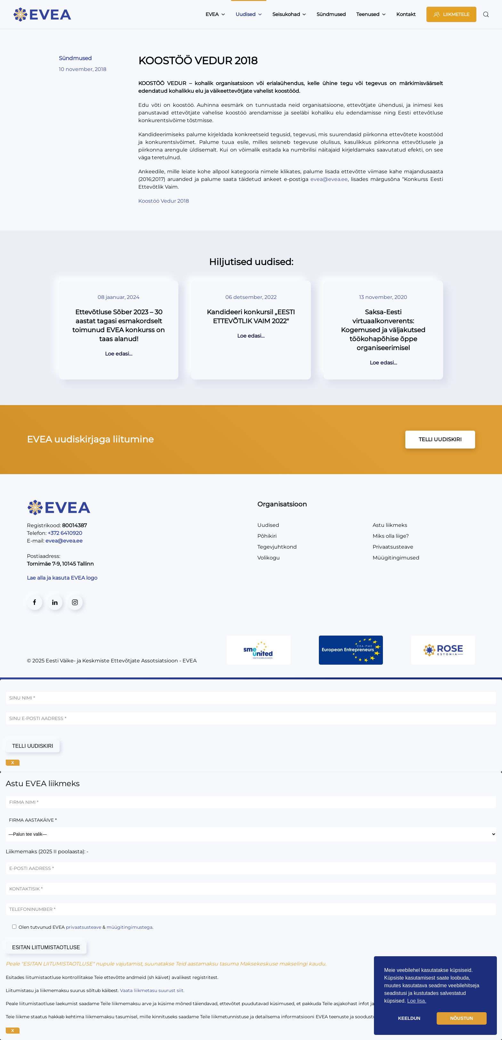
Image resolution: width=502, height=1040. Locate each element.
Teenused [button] (371, 14)
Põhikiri (267, 536)
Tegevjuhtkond (277, 547)
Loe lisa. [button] (416, 1001)
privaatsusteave (83, 927)
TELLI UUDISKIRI (440, 439)
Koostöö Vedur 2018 (163, 201)
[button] (486, 14)
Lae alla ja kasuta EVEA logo (63, 578)
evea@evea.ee (329, 179)
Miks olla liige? (391, 536)
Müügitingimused (396, 558)
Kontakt (406, 14)
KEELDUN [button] (409, 1018)
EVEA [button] (215, 14)
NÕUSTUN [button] (461, 1018)
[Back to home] (43, 14)
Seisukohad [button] (289, 14)
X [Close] (12, 762)
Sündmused (331, 14)
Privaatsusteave (393, 547)
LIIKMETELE (451, 14)
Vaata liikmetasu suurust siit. (152, 990)
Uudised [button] (249, 14)
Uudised (268, 525)
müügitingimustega (129, 927)
